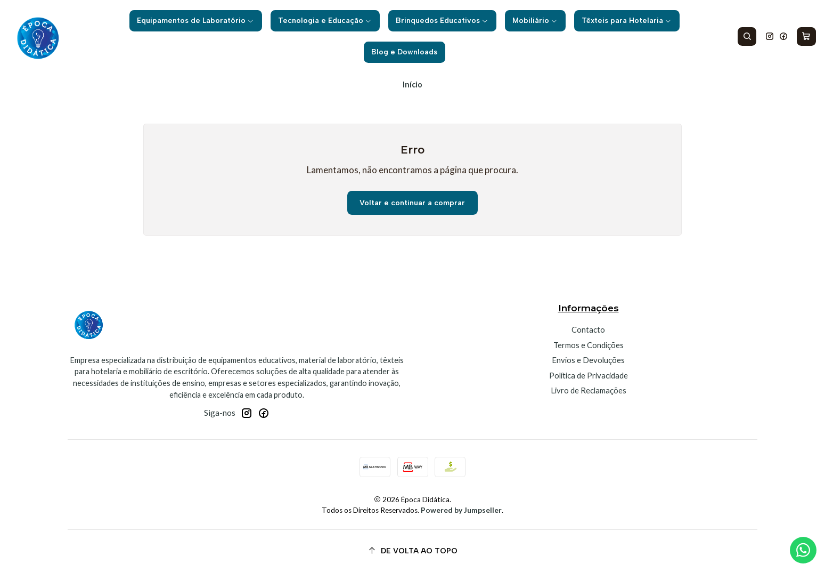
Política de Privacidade (588, 375)
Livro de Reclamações (588, 390)
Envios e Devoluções (588, 360)
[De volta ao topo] (412, 551)
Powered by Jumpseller (461, 510)
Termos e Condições (588, 345)
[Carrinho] (807, 37)
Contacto (588, 329)
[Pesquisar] (747, 37)
